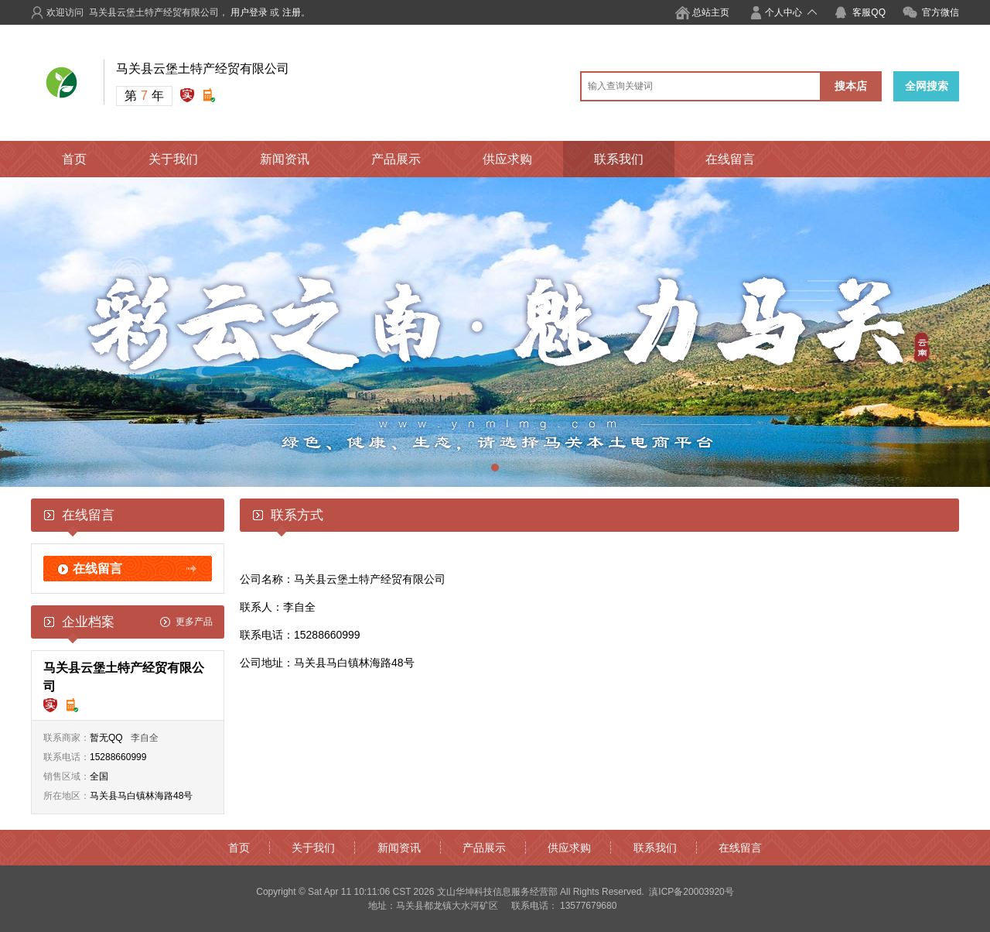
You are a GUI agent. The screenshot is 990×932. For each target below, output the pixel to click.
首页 (74, 159)
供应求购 (507, 159)
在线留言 (730, 159)
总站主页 (710, 12)
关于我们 (173, 159)
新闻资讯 (284, 159)
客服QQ (869, 12)
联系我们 (619, 159)
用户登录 (249, 12)
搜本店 (851, 86)
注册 (291, 12)
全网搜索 (926, 86)
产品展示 (396, 159)
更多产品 (194, 621)
